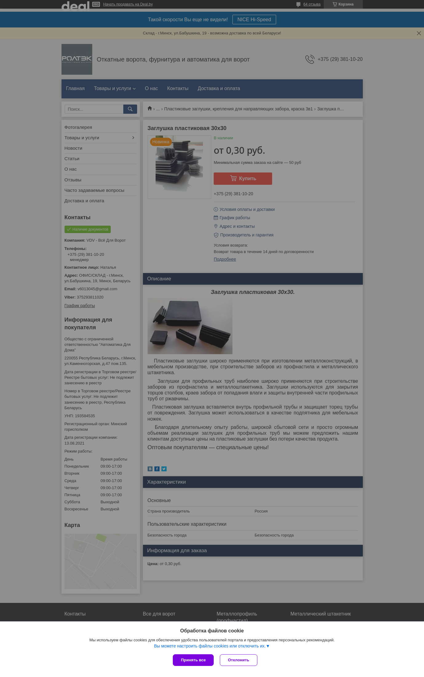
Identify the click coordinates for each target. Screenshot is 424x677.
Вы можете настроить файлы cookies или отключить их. (210, 645)
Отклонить (238, 660)
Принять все (193, 660)
